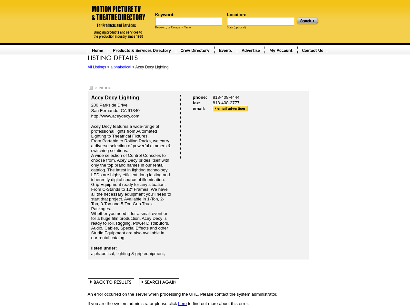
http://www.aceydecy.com (115, 116)
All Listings (97, 67)
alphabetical (121, 67)
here (182, 303)
